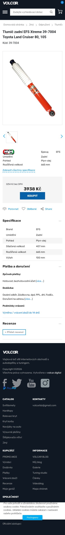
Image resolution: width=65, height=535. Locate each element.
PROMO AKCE (10, 456)
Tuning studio (40, 472)
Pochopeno (32, 517)
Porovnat (13, 209)
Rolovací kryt (10, 416)
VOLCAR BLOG (41, 456)
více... (39, 281)
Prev (4, 137)
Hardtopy (8, 410)
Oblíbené (32, 209)
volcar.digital (54, 372)
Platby (6, 472)
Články (36, 478)
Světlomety (9, 405)
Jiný (31, 24)
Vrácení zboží (10, 478)
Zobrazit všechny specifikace (19, 170)
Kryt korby (8, 421)
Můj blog (37, 462)
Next (61, 137)
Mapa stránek (40, 488)
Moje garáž (9, 488)
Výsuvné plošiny (12, 432)
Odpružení (44, 24)
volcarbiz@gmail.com (44, 405)
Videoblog (38, 483)
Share (48, 209)
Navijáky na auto (12, 426)
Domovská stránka (13, 24)
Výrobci (7, 462)
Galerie (36, 467)
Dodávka (7, 467)
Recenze (7, 483)
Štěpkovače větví (12, 437)
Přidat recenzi (14, 332)
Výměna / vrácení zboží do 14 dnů (21, 312)
